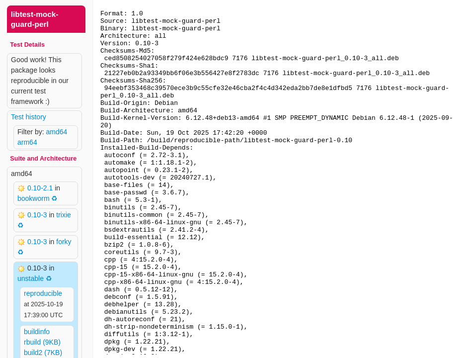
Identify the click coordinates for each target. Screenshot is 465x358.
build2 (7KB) (43, 353)
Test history (28, 117)
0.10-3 (38, 215)
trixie (63, 215)
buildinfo (37, 332)
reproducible (43, 293)
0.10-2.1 (41, 188)
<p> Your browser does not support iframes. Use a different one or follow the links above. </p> (279, 179)
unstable (30, 278)
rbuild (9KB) (42, 342)
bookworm (33, 198)
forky (63, 242)
